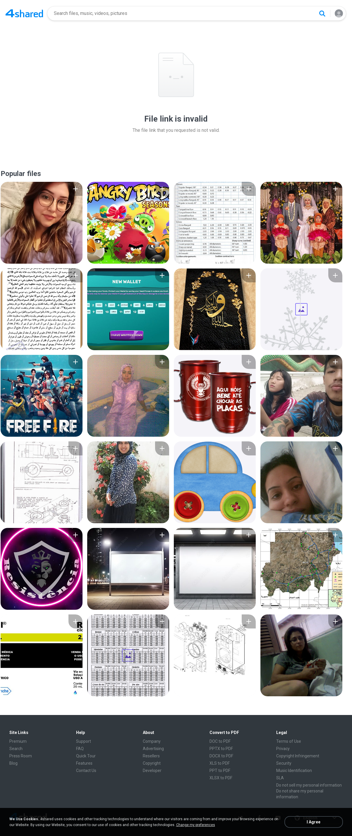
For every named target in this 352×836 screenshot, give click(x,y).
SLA (280, 777)
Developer (152, 770)
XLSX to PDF (221, 777)
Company (152, 741)
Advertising (153, 748)
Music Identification (294, 770)
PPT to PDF (220, 770)
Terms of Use (288, 741)
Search (16, 748)
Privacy (283, 748)
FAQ (80, 748)
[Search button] (322, 13)
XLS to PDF (220, 763)
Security (283, 763)
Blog (13, 763)
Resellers (151, 756)
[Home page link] (24, 13)
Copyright (152, 763)
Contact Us (86, 770)
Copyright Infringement (297, 756)
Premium (18, 741)
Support (83, 741)
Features (84, 763)
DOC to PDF (220, 741)
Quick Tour (86, 756)
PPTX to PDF (221, 748)
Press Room (20, 756)
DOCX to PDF (221, 756)
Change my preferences (195, 825)
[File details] (42, 223)
